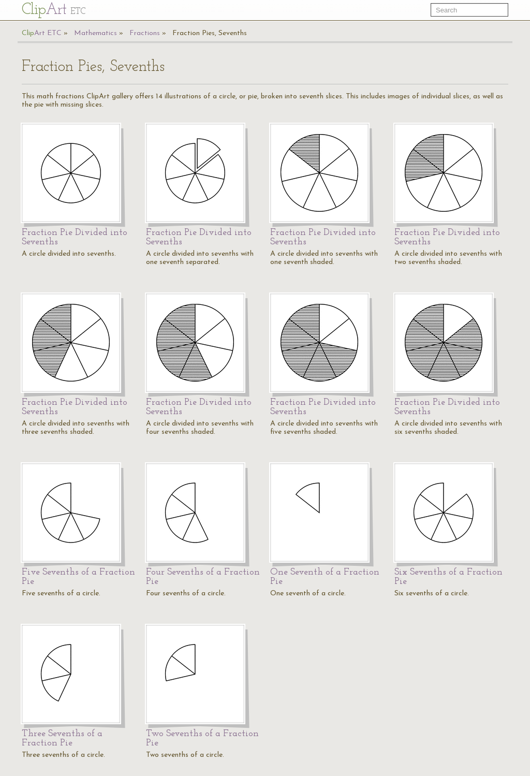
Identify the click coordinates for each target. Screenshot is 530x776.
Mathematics (95, 33)
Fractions (144, 33)
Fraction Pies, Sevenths (209, 33)
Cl (53, 10)
